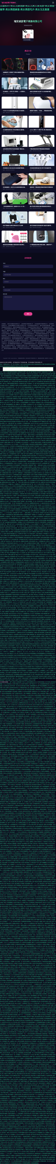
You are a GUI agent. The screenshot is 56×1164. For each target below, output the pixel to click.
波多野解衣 (45, 801)
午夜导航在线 (15, 1119)
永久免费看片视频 (23, 758)
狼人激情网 (19, 609)
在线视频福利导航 (38, 723)
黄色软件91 (43, 486)
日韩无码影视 (32, 1140)
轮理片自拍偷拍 (11, 545)
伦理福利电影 (16, 769)
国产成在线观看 (18, 568)
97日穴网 (23, 490)
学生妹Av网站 (8, 379)
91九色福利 (22, 552)
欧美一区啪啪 (3, 761)
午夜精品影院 (25, 1056)
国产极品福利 (49, 982)
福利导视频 (52, 763)
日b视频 (9, 484)
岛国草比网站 (28, 881)
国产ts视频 (19, 965)
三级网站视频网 (4, 598)
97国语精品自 (17, 853)
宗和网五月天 (3, 484)
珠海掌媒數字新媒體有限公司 (42, 333)
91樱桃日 (48, 1083)
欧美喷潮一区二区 (50, 617)
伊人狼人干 (44, 1090)
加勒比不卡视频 (10, 1155)
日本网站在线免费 (14, 438)
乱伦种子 (39, 372)
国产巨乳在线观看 (26, 419)
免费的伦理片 (38, 984)
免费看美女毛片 (12, 1102)
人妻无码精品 (33, 391)
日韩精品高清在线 (10, 933)
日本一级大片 (3, 372)
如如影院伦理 (41, 893)
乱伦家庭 (10, 400)
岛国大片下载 (7, 881)
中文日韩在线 (12, 1033)
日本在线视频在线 (42, 885)
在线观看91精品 (18, 634)
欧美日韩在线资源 (26, 1039)
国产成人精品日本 (20, 556)
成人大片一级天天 (24, 579)
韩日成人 (39, 571)
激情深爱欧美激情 (18, 514)
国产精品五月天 (29, 497)
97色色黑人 (21, 1062)
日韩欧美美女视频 (20, 545)
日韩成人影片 (3, 480)
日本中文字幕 (48, 765)
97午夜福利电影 (10, 1026)
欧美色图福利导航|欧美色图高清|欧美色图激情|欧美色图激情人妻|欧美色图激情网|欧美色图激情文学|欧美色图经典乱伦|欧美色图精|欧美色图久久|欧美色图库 (28, 643)
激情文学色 (42, 587)
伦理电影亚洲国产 (22, 461)
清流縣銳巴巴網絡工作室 (21, 345)
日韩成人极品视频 (42, 583)
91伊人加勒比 (33, 516)
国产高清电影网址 (18, 503)
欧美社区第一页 (43, 579)
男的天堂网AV (11, 480)
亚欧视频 (45, 851)
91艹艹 (53, 429)
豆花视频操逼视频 (30, 761)
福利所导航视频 (11, 533)
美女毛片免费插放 (24, 739)
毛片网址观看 (31, 974)
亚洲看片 (50, 811)
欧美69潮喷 (23, 414)
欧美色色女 (4, 760)
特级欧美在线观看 (40, 429)
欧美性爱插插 (9, 415)
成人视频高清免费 (23, 541)
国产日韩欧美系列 (42, 754)
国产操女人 (49, 486)
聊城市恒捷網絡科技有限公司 (19, 327)
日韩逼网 (46, 404)
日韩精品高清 (47, 516)
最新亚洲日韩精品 (45, 480)
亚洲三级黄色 (5, 737)
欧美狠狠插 (40, 516)
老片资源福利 (39, 744)
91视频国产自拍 (46, 444)
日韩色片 (27, 1050)
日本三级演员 (20, 712)
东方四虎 (47, 682)
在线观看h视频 (36, 375)
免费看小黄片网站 (48, 697)
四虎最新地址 (29, 1058)
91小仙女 (31, 703)
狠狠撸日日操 (26, 780)
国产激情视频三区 (19, 564)
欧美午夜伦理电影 (9, 800)
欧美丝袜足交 (17, 1130)
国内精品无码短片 (42, 419)
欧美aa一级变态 (12, 973)
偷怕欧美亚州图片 (23, 381)
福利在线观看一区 (14, 729)
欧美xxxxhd (4, 1062)
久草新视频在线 (9, 514)
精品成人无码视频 (38, 594)
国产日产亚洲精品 (16, 442)
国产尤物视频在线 (48, 602)
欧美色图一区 (19, 784)
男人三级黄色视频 (5, 870)
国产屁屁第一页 (15, 528)
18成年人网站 (25, 452)
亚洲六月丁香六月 (5, 936)
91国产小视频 (19, 587)
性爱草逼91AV (31, 528)
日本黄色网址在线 (51, 746)
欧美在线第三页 (6, 906)
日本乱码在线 (9, 701)
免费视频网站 (8, 594)
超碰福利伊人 (42, 1009)
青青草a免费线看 (4, 1035)
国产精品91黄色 (6, 1007)
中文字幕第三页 (44, 446)
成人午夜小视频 (14, 809)
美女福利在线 (25, 1094)
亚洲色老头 (27, 976)
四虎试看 (46, 423)
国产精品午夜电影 (35, 739)
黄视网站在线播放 (42, 474)
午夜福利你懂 (38, 910)
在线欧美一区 (22, 1100)
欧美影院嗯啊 (38, 988)
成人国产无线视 (30, 552)
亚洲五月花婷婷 (49, 820)
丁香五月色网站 (24, 377)
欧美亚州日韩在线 (36, 830)
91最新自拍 (37, 486)
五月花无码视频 (49, 526)
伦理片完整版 (34, 474)
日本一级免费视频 (50, 1060)
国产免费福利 (29, 708)
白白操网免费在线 (38, 1092)
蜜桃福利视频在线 (14, 1127)
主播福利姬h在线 (24, 484)
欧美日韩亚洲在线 (31, 847)
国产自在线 (49, 510)
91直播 (34, 467)
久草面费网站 (9, 902)
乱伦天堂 (5, 607)
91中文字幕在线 (41, 440)
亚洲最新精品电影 (48, 967)
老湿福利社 (3, 1151)
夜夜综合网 (18, 1094)
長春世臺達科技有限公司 (38, 348)
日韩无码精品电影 (5, 741)
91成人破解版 (21, 1035)
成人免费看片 (11, 864)
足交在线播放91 (15, 377)
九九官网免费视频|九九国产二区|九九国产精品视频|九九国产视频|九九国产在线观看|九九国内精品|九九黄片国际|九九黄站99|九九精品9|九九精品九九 (28, 663)
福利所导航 (24, 606)
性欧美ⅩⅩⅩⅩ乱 (52, 393)
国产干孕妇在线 (49, 727)
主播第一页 (14, 482)
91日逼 (32, 613)
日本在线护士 (9, 478)
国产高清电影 (15, 739)
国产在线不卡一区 (46, 954)
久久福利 (3, 533)
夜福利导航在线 (8, 963)
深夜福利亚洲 (7, 590)
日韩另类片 (18, 1077)
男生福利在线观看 (29, 876)
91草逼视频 (29, 626)
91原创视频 (3, 600)
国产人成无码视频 (36, 398)
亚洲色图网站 (39, 621)
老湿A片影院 (49, 535)
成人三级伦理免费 (13, 381)
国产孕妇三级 (5, 946)
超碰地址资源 (51, 995)
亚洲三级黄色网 (38, 1117)
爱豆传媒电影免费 (23, 782)
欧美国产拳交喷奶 (34, 446)
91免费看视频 (21, 585)
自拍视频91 (48, 429)
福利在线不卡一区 (18, 1009)
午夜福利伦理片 (17, 955)
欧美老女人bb (9, 444)
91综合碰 (2, 569)
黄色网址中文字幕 (18, 701)
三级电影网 (24, 1106)
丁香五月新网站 (38, 796)
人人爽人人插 (18, 819)
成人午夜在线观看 (17, 375)
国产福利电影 (51, 478)
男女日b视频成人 (19, 742)
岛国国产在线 (3, 592)
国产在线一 (26, 421)
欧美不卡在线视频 (15, 927)
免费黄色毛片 (26, 393)
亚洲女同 (25, 828)
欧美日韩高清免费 (9, 564)
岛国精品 (6, 1075)
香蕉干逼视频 (21, 845)
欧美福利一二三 (17, 807)
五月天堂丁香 (9, 606)
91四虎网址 (41, 1081)
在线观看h (28, 1020)
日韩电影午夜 (5, 1041)
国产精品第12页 (8, 541)
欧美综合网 (3, 1045)
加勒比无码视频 (44, 739)
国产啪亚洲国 (45, 564)
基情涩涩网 (41, 484)
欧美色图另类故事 (43, 790)
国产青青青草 (21, 626)
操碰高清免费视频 (51, 438)
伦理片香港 (25, 609)
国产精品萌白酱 (46, 585)
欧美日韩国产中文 (21, 841)
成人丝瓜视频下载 (39, 404)
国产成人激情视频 (22, 455)
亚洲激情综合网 (16, 912)
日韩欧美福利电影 (32, 832)
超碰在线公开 (13, 581)
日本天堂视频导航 (17, 408)
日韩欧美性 (38, 792)
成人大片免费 (24, 877)
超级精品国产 (39, 992)
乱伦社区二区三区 (41, 1011)
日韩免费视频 (30, 952)
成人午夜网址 (41, 526)
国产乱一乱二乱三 (26, 491)
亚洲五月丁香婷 (14, 714)
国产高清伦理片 (48, 853)
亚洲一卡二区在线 (51, 800)
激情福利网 (17, 980)
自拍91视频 (35, 1113)
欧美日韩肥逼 (31, 1106)
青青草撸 (14, 1108)
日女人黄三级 (33, 760)
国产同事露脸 (17, 885)
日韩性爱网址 (43, 522)
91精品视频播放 (4, 748)
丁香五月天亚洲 (46, 588)
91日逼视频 (11, 568)
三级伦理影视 (39, 935)
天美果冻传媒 (15, 499)
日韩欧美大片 (52, 1119)
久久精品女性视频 (22, 748)
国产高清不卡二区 (51, 625)
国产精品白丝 (22, 967)
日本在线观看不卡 (14, 929)
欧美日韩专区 (27, 954)
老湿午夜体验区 (25, 862)
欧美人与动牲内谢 (7, 695)
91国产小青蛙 (20, 453)
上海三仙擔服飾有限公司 (27, 332)
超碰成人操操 (50, 419)
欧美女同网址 (49, 893)
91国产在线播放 (20, 550)
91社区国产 (23, 374)
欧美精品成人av (20, 1060)
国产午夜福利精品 (28, 1098)
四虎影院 (46, 935)
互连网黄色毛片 (48, 1047)
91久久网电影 (18, 1064)
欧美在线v (36, 756)
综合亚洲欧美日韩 (15, 1075)
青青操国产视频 (4, 801)
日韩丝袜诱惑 (47, 839)
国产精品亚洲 (30, 505)
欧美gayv (25, 412)
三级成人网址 (19, 988)
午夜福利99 (36, 1005)
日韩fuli (6, 1085)
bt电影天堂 (27, 1066)
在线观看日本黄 (51, 522)
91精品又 (28, 607)
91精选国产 (24, 505)
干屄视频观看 (40, 815)
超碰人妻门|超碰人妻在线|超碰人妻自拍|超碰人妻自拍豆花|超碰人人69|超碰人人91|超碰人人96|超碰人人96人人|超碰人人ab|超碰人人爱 (28, 670)
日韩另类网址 (21, 761)
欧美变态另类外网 (41, 1056)
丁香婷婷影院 (51, 1033)
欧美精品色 (18, 993)
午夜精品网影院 (26, 474)
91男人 (39, 748)
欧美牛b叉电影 (30, 898)
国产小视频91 (47, 838)
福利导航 (50, 495)
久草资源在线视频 (28, 855)
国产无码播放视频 (51, 1098)
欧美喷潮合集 (13, 1031)
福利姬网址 (48, 1016)
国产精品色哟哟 (27, 815)
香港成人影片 (18, 1089)
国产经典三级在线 (16, 476)
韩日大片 (23, 874)
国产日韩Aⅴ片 (18, 1001)
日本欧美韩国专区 (37, 1146)
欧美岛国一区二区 (47, 528)
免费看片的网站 (10, 944)
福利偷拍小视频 (15, 374)
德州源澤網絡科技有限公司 (14, 342)
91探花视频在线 (12, 997)
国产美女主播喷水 (33, 834)
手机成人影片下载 (30, 838)
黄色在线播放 (3, 824)
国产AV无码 (10, 440)
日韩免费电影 (15, 457)
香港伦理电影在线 (12, 406)
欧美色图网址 (15, 971)
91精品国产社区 (48, 562)
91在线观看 (25, 630)
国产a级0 (42, 375)
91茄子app (15, 851)
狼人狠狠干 (14, 758)
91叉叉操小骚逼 (23, 590)
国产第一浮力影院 (48, 701)
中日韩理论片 (42, 1151)
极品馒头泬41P (39, 967)
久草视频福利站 (41, 1043)
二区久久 (5, 942)
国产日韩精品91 (20, 410)
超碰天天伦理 (51, 997)
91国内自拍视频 (12, 992)
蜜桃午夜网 (40, 531)
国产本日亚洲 (22, 1155)
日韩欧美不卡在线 (17, 731)
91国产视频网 (23, 528)
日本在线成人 (23, 695)
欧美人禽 (9, 815)
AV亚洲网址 (8, 476)
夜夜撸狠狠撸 (49, 706)
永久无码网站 (11, 1134)
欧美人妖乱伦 (21, 725)
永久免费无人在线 (13, 1050)
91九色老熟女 (10, 742)
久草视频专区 (32, 931)
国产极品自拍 (33, 600)
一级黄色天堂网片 (29, 1147)
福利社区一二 (41, 760)
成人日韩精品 (12, 598)
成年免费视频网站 (33, 469)
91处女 (38, 467)
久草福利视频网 (24, 402)
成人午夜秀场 (45, 830)
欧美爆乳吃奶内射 (41, 938)
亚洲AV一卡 (7, 520)
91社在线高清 (24, 442)
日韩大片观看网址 (7, 457)
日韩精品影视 (17, 1056)
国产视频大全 (48, 955)
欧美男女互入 (37, 855)
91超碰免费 (49, 1075)
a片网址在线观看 (11, 803)
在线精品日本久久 (9, 1037)
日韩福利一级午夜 (36, 1041)
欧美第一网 (32, 935)
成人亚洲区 (34, 472)
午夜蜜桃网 (26, 1018)
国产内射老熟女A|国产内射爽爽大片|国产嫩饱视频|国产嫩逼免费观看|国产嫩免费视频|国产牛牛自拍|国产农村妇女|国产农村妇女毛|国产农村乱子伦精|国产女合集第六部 (27, 676)
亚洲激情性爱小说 (15, 1106)
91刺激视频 (47, 619)
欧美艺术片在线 (47, 984)
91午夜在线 (33, 617)
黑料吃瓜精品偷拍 (31, 455)
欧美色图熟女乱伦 (32, 682)
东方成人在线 (14, 469)
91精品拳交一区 (21, 1033)
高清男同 (10, 638)
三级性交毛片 (13, 978)
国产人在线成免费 (7, 398)
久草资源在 (46, 531)
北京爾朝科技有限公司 (15, 332)
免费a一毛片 (27, 480)
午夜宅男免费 (40, 417)
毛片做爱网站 (3, 917)
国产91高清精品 (8, 391)
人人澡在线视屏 (4, 879)
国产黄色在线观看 (40, 800)
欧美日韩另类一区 (16, 1012)
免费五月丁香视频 (33, 530)
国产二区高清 (10, 573)
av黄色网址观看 (44, 1149)
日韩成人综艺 (25, 853)
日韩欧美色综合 (26, 558)
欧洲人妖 (13, 1003)
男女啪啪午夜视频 (43, 452)
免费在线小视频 (50, 440)
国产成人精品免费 (17, 1073)
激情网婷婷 (9, 602)
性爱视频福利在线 (49, 1018)
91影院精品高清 (10, 1125)
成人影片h (2, 465)
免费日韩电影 (18, 417)
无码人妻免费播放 (32, 995)
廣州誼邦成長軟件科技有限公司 (11, 348)
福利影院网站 (9, 425)
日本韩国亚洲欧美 (39, 1087)
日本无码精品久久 (27, 965)
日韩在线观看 (33, 746)
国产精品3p (51, 568)
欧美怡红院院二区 (43, 408)
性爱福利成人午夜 (20, 866)
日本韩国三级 (22, 906)
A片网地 (47, 710)
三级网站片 (23, 908)
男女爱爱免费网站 (17, 773)
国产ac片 (27, 1031)
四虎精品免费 (31, 744)
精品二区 (40, 959)
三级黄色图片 (14, 585)
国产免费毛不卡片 (46, 611)
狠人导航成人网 (44, 1157)
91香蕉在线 (6, 685)
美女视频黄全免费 (26, 507)
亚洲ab (4, 453)
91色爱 (25, 569)
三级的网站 (52, 914)
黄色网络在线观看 (13, 1014)
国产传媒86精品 (39, 955)
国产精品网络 (5, 613)
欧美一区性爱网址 (8, 853)
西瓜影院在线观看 (11, 421)
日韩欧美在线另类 (23, 935)
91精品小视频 (3, 640)
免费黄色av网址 (31, 569)
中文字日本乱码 (45, 716)
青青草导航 (18, 862)
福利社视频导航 (44, 788)
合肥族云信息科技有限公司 (25, 348)
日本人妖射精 (40, 499)
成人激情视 (19, 718)
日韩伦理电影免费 (50, 805)
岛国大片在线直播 (48, 898)
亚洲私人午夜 (29, 712)
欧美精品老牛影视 (36, 1039)
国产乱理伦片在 (46, 733)
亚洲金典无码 (22, 704)
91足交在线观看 (17, 1146)
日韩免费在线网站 (47, 1153)
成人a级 (9, 744)
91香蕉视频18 (35, 725)
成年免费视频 (24, 638)
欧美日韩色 (23, 765)
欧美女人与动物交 (32, 385)
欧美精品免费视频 (35, 1119)
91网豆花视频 (24, 444)
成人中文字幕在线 (30, 1125)
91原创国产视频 (29, 438)
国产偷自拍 (47, 992)
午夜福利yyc (21, 777)
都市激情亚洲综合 (24, 936)
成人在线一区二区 (18, 1028)
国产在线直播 (34, 549)
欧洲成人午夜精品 (49, 450)
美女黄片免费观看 (50, 596)
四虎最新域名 (27, 868)
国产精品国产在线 (46, 741)
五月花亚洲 (40, 853)
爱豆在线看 (28, 493)
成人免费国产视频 (13, 857)
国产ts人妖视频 (28, 750)
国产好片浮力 (5, 459)
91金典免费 (8, 547)
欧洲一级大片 (30, 908)
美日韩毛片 (20, 756)
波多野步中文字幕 (29, 562)
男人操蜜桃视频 (10, 452)
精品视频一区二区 (37, 798)
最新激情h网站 (17, 560)
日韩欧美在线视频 (46, 1062)
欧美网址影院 (46, 750)
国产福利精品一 (38, 1108)
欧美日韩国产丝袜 (30, 992)
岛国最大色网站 (41, 600)
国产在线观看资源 (14, 429)
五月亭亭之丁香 (32, 896)
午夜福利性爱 (3, 954)
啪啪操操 (35, 1144)
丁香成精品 (42, 950)
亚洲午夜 (13, 881)
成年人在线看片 (4, 1121)
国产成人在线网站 (17, 423)
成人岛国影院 (31, 547)
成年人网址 (3, 820)
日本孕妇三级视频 (49, 1052)
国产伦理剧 (47, 552)
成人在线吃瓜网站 (23, 547)
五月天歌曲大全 (21, 1005)
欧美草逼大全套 (11, 699)
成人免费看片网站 (36, 811)
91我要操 (40, 514)
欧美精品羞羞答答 (36, 1028)
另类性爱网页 (9, 904)
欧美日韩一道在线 (21, 1045)
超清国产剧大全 (33, 440)
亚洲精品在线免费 (32, 980)
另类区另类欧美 (45, 507)
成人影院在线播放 (22, 406)
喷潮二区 (5, 1033)
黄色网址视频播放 (16, 509)
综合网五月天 (40, 448)
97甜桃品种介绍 (30, 556)
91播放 (35, 632)
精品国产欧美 (18, 780)
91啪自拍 (11, 942)
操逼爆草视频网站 (36, 954)
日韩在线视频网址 (48, 687)
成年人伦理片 (32, 602)
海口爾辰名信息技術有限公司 (21, 340)
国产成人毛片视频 (48, 946)
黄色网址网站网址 (49, 592)
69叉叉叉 (6, 628)
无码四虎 (12, 446)
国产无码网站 (26, 575)
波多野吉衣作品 (6, 1022)
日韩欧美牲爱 (26, 773)
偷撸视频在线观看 (31, 870)
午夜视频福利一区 (10, 723)
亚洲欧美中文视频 (33, 638)
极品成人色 (19, 535)
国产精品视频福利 (5, 1012)
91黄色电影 (35, 478)
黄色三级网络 (22, 847)
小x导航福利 (42, 598)
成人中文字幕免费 (10, 577)
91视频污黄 (43, 780)
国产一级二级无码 (13, 1047)
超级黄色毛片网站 (38, 1109)
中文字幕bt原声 (31, 533)
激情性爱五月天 (8, 1028)
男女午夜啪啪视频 (23, 915)
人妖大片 (14, 602)
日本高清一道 (7, 834)
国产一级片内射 (50, 391)
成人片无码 (35, 583)
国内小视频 (39, 921)
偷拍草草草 (31, 566)
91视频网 (40, 832)
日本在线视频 (35, 1157)
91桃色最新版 (34, 1163)
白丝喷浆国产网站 (44, 1079)
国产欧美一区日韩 (15, 685)
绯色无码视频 (49, 1024)
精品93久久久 (32, 499)
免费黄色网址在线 (6, 482)
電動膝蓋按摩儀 (21, 358)
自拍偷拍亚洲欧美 (36, 961)
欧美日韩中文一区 (4, 448)
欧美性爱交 (46, 1035)
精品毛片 (16, 543)
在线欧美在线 (30, 1142)
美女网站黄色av (32, 1096)
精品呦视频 (24, 619)
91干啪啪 (6, 632)
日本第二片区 (9, 619)
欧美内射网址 (7, 490)
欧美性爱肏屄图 (26, 1007)
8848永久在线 (28, 997)
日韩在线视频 (10, 1058)
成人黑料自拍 (25, 535)
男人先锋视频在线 (13, 824)
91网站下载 (40, 1096)
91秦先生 (34, 805)
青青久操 (18, 820)
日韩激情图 (37, 1098)
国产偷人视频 (52, 695)
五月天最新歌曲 (27, 819)
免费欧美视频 (38, 528)
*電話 (4, 271)
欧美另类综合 (13, 1035)
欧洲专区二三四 (25, 788)
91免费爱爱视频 (47, 974)
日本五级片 (22, 860)
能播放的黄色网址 (23, 792)
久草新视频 (52, 855)
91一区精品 (34, 769)
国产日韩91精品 (43, 1128)
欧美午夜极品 (43, 393)
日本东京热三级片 (40, 1060)
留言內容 (5, 294)
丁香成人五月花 (47, 461)
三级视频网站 (7, 959)
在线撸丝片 (10, 455)
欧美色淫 (49, 395)
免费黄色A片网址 (17, 398)
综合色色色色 (23, 971)
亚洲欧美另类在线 (47, 971)
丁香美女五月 (44, 1089)
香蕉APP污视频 (15, 497)
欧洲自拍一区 (39, 687)
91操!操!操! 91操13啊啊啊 (44, 879)
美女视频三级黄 (10, 1157)
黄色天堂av (39, 971)
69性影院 (36, 410)
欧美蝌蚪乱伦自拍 (20, 800)
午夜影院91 (20, 1102)
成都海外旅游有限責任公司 (37, 347)
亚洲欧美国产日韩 (49, 634)
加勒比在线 (46, 777)
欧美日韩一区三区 (19, 889)
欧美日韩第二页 (30, 874)
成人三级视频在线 (40, 541)
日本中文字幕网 (11, 1045)
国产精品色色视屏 (15, 434)
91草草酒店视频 (47, 402)
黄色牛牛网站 (14, 967)
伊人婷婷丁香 (43, 756)
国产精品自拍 (11, 767)
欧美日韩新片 (27, 961)
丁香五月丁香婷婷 (21, 607)
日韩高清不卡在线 (13, 792)
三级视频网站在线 (48, 744)
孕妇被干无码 (50, 1111)
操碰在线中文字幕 (40, 1127)
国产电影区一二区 (20, 1125)
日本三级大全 (39, 838)
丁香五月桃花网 (7, 957)
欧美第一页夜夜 (46, 387)
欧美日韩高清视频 (47, 1159)
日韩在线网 (38, 495)
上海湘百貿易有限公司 (17, 333)
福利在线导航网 (50, 1125)
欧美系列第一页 (23, 714)
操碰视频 (21, 450)
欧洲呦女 (39, 906)
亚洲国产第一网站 (4, 524)
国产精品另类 (20, 625)
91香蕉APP (20, 372)
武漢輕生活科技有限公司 (29, 333)
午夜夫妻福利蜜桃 (13, 915)
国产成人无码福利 (37, 868)
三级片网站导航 (4, 1092)
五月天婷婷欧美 (28, 450)
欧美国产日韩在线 (12, 1049)
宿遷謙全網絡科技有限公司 (23, 347)
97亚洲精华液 (40, 381)
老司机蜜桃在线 (17, 431)
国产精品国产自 (27, 1128)
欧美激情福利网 (14, 626)
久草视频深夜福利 (19, 562)
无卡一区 (10, 1098)
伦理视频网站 (41, 509)
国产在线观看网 (47, 723)
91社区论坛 (26, 503)
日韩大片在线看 (18, 463)
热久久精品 (28, 1071)
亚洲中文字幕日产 (31, 933)
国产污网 (16, 1068)
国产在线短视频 (12, 607)
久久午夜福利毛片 (25, 1054)
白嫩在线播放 (44, 1054)
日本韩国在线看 (38, 1035)
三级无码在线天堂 (43, 554)
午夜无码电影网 (29, 1049)
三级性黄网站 (51, 925)
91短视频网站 (31, 588)
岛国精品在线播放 (13, 636)
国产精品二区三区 (42, 995)
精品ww (32, 1030)
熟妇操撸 (5, 1104)
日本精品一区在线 (17, 811)
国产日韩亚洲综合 (23, 588)
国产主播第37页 (50, 587)
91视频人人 (10, 760)
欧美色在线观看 (45, 965)
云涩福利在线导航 (14, 467)
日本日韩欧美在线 (27, 604)
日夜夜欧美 (34, 471)
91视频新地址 (26, 613)
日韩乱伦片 (7, 1030)
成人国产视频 (31, 687)
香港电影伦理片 (27, 478)
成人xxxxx (14, 569)
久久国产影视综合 (14, 414)
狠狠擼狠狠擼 (43, 630)
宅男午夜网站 (19, 727)
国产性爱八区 (44, 737)
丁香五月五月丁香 (49, 1140)
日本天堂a (29, 737)
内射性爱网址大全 (34, 579)
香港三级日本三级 (40, 703)
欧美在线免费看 (26, 471)
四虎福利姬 (10, 1068)
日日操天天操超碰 (42, 891)
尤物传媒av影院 (19, 805)
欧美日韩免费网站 (35, 788)
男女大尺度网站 (47, 919)
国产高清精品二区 (29, 383)
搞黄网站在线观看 (23, 520)
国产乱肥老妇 (42, 560)
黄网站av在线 (31, 630)
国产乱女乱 (8, 569)
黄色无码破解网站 (48, 1108)
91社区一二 (31, 984)
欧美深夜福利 (32, 858)
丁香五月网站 (3, 535)
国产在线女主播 (11, 820)
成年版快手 (15, 596)
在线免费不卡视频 (46, 908)
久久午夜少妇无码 (5, 982)
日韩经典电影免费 (41, 900)
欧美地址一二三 (37, 750)
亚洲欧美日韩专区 (18, 779)
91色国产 (19, 1003)
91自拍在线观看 (41, 391)
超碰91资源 (18, 491)
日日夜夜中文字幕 (50, 980)
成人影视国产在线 (9, 471)
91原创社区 (18, 510)
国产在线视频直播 (44, 849)
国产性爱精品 (15, 1030)
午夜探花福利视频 (40, 915)
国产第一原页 (3, 716)
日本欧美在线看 (28, 581)
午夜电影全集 (3, 440)
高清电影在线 (27, 784)
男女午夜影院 (45, 1134)
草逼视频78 (33, 482)
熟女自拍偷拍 (50, 512)
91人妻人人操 (21, 838)
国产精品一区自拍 (9, 549)
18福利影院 (9, 431)
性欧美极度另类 (30, 955)
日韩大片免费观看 (44, 817)
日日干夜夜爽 (17, 746)
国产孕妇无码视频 (23, 615)
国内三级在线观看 (38, 731)
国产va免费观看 (43, 463)
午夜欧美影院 (48, 1123)
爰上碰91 (31, 623)
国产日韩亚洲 (38, 969)
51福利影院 (38, 606)
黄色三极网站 (30, 841)
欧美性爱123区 (24, 984)
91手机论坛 (19, 613)
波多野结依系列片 (14, 687)
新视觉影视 (48, 488)
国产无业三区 (3, 836)
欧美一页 (28, 636)
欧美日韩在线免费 (32, 1085)
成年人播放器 (39, 1104)
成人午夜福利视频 (19, 754)
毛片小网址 (17, 874)
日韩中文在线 (22, 427)
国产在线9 (43, 438)
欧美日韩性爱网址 (10, 876)
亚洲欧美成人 (7, 712)
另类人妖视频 (27, 543)
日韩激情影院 (4, 1100)
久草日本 (18, 864)
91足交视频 (41, 1121)
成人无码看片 (10, 510)
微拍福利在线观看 (12, 372)
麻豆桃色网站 (41, 632)
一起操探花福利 (26, 1136)
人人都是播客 (19, 1113)
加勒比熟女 (30, 396)
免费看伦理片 (51, 885)
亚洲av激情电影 (48, 501)
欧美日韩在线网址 (28, 1144)
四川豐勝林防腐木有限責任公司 (15, 343)
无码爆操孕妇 (36, 803)
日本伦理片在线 (34, 554)
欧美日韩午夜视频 (32, 1155)
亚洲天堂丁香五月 (12, 507)
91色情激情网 (31, 412)
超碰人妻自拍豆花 (33, 857)
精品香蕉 (45, 453)
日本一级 (48, 558)
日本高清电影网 (34, 452)
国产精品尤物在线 (46, 1020)
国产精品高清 (39, 923)
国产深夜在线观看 (14, 879)
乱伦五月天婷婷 (34, 568)
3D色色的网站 (28, 771)
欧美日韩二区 (5, 898)
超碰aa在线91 (16, 923)
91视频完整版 (36, 997)
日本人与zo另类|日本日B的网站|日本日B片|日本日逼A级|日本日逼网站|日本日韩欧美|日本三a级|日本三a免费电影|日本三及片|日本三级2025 (28, 657)
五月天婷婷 (32, 628)
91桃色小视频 (51, 630)
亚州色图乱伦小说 (34, 463)
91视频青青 (37, 742)
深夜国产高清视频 (22, 843)
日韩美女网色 (26, 640)
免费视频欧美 (33, 685)
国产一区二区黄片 (18, 526)
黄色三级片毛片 (13, 472)
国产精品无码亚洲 (8, 526)
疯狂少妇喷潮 (5, 566)
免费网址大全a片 (9, 798)
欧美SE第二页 (43, 556)
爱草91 (50, 896)
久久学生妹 (7, 891)
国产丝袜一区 (50, 421)
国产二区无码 (51, 613)
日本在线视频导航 (20, 813)
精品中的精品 (29, 427)
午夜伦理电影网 (39, 459)
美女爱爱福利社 (43, 1005)
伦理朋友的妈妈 (30, 522)
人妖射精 (25, 400)
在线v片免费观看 (22, 790)
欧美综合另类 (26, 1161)
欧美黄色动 (46, 826)
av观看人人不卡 (19, 1066)
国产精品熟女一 (17, 419)
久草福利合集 (21, 1031)
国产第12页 (3, 803)
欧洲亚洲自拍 (21, 1153)
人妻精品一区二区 (9, 1159)
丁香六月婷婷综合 (33, 790)
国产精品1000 (17, 554)
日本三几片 (6, 832)
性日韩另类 (29, 704)
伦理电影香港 (24, 510)
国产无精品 (12, 727)
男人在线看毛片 (12, 761)
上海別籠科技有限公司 (23, 328)
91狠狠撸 (7, 396)
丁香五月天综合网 (5, 847)
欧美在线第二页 (8, 976)
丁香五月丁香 (18, 1159)
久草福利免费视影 (12, 640)
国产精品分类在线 (29, 433)
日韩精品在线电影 (10, 708)
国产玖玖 (39, 611)
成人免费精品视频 (21, 822)
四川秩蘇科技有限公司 (10, 345)
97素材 (17, 896)
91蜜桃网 (44, 1039)
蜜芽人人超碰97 (17, 1117)
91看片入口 (9, 604)
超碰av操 (36, 866)
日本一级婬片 (47, 377)
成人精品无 (12, 587)
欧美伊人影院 (39, 461)
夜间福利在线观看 (41, 1111)
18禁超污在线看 (18, 963)
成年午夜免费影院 (7, 860)
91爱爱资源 (27, 735)
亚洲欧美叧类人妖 (42, 925)
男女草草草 (28, 725)
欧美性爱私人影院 (10, 735)
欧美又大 (7, 446)
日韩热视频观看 (36, 1077)
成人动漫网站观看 (36, 387)
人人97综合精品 (8, 512)
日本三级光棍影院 (27, 408)
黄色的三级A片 (49, 1081)
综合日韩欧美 (6, 410)
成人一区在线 (21, 992)
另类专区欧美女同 (7, 893)
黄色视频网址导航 (21, 486)
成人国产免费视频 (31, 822)
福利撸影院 (25, 448)
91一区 (7, 587)
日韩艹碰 (2, 807)
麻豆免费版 (28, 845)
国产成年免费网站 (28, 453)
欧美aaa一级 (24, 957)
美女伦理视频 (7, 374)
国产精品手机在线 (12, 725)
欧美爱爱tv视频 (24, 530)
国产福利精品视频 (21, 917)
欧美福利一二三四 (15, 832)
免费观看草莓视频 (26, 921)
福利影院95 (20, 997)
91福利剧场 (32, 444)
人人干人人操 (14, 999)
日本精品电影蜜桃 (18, 904)
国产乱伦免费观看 (23, 566)
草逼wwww (43, 590)
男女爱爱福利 (30, 733)
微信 (4, 278)
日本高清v (17, 621)
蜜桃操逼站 (38, 1153)
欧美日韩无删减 (10, 1064)
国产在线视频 (6, 522)
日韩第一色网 (23, 946)
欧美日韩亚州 (23, 1121)
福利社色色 (43, 1100)
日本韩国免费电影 (36, 1007)
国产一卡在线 (13, 1153)
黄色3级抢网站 (32, 377)
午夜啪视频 (37, 613)
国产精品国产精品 (16, 1136)
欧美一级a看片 (37, 965)
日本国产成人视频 (17, 604)
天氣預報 (14, 347)
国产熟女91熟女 (6, 914)
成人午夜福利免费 (36, 807)
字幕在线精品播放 (45, 537)
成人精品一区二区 (25, 431)
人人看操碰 (32, 459)
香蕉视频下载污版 (44, 566)
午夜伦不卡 (17, 395)
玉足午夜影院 (18, 1037)
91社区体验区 (41, 805)
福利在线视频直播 (29, 389)
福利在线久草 (14, 1016)
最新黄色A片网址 (41, 860)
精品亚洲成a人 (38, 585)
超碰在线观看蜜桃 (9, 813)
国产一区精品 (41, 1102)
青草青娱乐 (7, 974)
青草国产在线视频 (32, 395)
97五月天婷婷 (30, 495)
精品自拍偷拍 (31, 971)
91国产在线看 (25, 746)
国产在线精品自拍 (12, 986)
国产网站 (28, 457)
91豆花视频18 (25, 895)
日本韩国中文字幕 (35, 1073)
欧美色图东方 (44, 1071)
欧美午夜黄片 (25, 684)
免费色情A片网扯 (33, 520)
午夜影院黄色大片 (31, 864)
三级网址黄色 (48, 1106)
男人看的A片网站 (6, 1073)
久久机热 (50, 425)
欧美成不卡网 (51, 1090)
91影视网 (11, 395)
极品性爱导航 (26, 446)
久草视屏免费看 (26, 1163)
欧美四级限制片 (24, 741)
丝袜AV (47, 973)
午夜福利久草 (52, 929)
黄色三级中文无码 (24, 817)
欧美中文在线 (43, 912)
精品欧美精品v (16, 594)
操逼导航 (33, 1075)
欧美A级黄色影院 (30, 545)
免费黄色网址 (8, 596)
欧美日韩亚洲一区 (32, 1121)
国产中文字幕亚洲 (17, 1018)
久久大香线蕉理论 (37, 697)
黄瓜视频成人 (15, 493)
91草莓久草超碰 (48, 414)
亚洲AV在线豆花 (35, 596)
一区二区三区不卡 (50, 760)
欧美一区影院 (33, 752)
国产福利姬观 (30, 1108)
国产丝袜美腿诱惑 (24, 1043)
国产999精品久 (21, 1070)
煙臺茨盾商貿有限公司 (35, 338)
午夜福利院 (44, 997)
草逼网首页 (13, 410)
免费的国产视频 (10, 993)
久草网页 (28, 518)
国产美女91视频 (38, 623)
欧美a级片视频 (6, 1016)
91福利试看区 (13, 748)
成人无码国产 (44, 803)
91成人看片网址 (35, 1054)
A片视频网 (42, 510)
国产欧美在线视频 (39, 383)
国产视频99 (6, 978)
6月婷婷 (5, 792)
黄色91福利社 (35, 625)
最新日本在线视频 (13, 628)
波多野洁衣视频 (23, 429)
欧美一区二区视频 (15, 1054)
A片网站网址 (36, 587)
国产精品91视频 (46, 581)
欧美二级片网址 (29, 594)
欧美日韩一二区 (45, 1058)
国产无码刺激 (50, 1045)
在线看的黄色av (15, 877)
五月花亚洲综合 (35, 476)
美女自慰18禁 (32, 824)
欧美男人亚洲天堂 (24, 729)
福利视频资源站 (8, 375)
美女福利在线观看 (10, 609)
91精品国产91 (5, 467)
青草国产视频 (30, 1016)
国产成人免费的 (52, 1085)
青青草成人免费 (37, 1159)
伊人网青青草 (44, 467)
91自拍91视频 (15, 834)
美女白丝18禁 (19, 592)
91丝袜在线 (46, 575)
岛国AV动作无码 (47, 433)
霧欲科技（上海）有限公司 (13, 330)
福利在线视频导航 (41, 617)
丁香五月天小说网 (50, 815)
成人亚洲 (23, 919)
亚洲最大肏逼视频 (25, 883)
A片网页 (31, 828)
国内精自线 (47, 381)
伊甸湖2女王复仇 (27, 1092)
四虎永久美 (48, 876)
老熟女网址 (42, 845)
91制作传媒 (6, 491)
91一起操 (36, 1064)
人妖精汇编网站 (31, 699)
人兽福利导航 (14, 590)
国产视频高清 (42, 421)
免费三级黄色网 (49, 847)
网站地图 (26, 366)
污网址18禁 (43, 625)
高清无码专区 (14, 1132)
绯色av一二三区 (5, 1153)
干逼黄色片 (39, 944)
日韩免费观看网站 (39, 876)
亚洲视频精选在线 (31, 944)
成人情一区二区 (14, 946)
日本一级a (20, 1087)
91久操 (11, 459)
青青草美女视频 (45, 794)
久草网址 (17, 720)
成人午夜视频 (34, 509)
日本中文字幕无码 (16, 490)
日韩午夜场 (15, 541)
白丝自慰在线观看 (33, 758)
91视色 (21, 467)
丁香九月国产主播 (43, 607)
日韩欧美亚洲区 (13, 990)
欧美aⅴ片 (50, 1066)
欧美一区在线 (14, 450)
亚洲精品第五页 (7, 505)
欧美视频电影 (29, 632)
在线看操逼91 (34, 763)
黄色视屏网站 (31, 488)
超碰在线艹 (3, 478)
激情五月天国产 (33, 448)
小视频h (12, 961)
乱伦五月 (20, 575)
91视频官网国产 (27, 514)
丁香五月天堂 (29, 374)
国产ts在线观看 (44, 577)
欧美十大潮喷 (23, 1068)
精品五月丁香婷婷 (9, 720)
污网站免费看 (31, 429)
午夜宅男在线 (49, 493)
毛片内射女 (50, 556)
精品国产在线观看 (26, 1077)
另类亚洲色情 (48, 417)
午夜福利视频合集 (8, 763)
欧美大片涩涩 (47, 902)
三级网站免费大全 (45, 1026)
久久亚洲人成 (25, 463)
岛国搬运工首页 (21, 522)
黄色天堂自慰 (29, 1035)
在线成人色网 (19, 735)
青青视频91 (10, 980)
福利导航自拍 (27, 794)
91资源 (16, 948)
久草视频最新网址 (8, 463)
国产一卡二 (34, 883)
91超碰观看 (32, 938)
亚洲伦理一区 (7, 1136)
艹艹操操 (52, 431)
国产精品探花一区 (27, 524)
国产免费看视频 (11, 535)
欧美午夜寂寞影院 (40, 488)
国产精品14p (12, 706)
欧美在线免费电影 (20, 1071)
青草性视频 (17, 938)
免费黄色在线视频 (51, 598)
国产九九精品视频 (42, 1155)
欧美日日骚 (26, 1151)
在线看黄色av (18, 1026)
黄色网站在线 (38, 1070)
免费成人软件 (7, 509)
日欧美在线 (52, 801)
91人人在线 (32, 915)
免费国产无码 (23, 929)
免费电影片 (20, 472)
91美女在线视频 (46, 427)
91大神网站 (25, 760)
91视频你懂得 (5, 472)
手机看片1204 (13, 448)
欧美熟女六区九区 (28, 701)
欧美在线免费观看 (42, 942)
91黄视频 (34, 1115)
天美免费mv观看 (46, 906)
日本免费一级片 (6, 752)
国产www (26, 602)
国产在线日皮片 (39, 615)
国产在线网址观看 (46, 524)
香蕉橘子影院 (30, 919)
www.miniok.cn (14, 358)
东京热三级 (35, 845)
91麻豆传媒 (16, 860)
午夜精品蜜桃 (47, 828)
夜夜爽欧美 (34, 722)
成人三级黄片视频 (29, 988)
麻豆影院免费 (9, 807)
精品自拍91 (27, 1062)
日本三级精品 (45, 855)
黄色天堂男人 (7, 427)
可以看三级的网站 (23, 887)
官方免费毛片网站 (18, 697)
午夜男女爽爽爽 (45, 771)
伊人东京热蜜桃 (13, 777)
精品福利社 (38, 729)
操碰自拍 (34, 691)
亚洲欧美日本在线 (5, 1081)
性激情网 (50, 1031)
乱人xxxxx (2, 585)
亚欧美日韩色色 (43, 1144)
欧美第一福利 (5, 1132)
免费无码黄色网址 (5, 1005)
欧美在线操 (49, 860)
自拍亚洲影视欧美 (23, 999)
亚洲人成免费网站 (17, 379)
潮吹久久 (34, 942)
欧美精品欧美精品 (28, 1064)
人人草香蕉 (31, 442)
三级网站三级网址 (39, 1030)
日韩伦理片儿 (19, 876)
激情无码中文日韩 (47, 1037)
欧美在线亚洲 (38, 777)
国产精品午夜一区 (46, 400)
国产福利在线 (5, 417)
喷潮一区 (25, 526)
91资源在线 (24, 832)
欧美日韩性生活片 (39, 552)
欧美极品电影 (25, 425)
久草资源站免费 (36, 1130)
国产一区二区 (40, 377)
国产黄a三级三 (50, 782)
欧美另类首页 (23, 1127)
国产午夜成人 (23, 434)
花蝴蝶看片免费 (14, 385)
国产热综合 (9, 474)
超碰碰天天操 (39, 402)
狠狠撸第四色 (21, 636)
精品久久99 (33, 885)
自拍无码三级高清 (46, 807)
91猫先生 (43, 1098)
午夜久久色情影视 (5, 817)
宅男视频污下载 (13, 952)
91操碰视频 (23, 969)
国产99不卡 (13, 524)
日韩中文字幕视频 (10, 788)
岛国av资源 (12, 491)
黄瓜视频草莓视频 (36, 976)
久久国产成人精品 (24, 499)
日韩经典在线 (33, 927)
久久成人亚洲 (51, 554)
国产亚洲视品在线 (32, 611)
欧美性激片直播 (25, 685)
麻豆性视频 (46, 689)
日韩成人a (21, 628)
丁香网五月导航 (4, 952)
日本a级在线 (6, 623)
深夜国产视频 (40, 619)
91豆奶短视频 (12, 716)
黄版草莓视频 (19, 1123)
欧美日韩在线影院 (38, 963)
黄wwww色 (4, 406)
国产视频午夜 (38, 919)
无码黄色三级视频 (42, 752)
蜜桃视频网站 (50, 520)
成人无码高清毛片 (39, 501)
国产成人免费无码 (41, 482)
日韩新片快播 (31, 1127)
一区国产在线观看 (5, 1054)
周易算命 (26, 338)
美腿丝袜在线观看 (43, 568)
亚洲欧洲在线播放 (20, 944)
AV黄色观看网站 (4, 433)
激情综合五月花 (24, 834)
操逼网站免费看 (6, 758)
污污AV (34, 921)
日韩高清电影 (41, 682)
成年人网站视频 (19, 577)
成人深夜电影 (13, 396)
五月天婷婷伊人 (6, 1163)
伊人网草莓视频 (22, 1047)
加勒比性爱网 (23, 395)
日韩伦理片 (20, 569)
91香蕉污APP (14, 571)
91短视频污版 (25, 938)
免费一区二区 (40, 1003)
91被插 (31, 1018)
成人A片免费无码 (42, 1085)
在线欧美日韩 (18, 1128)
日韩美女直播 (34, 491)
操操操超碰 (38, 1033)
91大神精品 (35, 408)
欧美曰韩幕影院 (18, 1140)
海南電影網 (48, 332)
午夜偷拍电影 (33, 959)
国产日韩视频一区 (18, 1098)
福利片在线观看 (33, 379)
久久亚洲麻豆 (31, 986)
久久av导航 (23, 720)
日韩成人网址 (5, 830)
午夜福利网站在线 (50, 1003)
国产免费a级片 (40, 820)
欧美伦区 (18, 710)
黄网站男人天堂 (31, 820)
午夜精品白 (44, 976)
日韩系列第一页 (33, 1151)
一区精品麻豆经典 (4, 429)
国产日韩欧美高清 (17, 693)
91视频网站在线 (29, 410)
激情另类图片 (38, 442)
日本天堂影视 (3, 858)
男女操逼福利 (20, 881)
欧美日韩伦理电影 (42, 896)
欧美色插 (33, 773)
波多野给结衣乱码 (13, 782)
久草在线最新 (49, 547)
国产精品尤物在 (19, 480)
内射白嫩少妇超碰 (5, 927)
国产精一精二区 (34, 484)
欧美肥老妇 (39, 569)
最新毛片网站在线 (51, 1151)
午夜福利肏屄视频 (46, 961)
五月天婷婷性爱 (15, 974)
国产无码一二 (21, 512)
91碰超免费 (33, 621)
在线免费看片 (41, 558)
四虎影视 (8, 450)
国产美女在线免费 (6, 571)
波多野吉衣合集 (14, 765)
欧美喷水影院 (47, 434)
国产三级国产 (13, 495)
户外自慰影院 (8, 387)
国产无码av (42, 535)
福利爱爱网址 (13, 522)
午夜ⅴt (42, 727)
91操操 (17, 1155)
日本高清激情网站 (31, 917)
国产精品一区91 (35, 598)
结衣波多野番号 (43, 834)
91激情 (2, 632)
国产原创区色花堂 (46, 398)
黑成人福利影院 (33, 851)
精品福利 (44, 571)
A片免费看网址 (17, 957)
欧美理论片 (20, 830)
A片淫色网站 (46, 796)
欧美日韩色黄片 (18, 415)
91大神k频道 (16, 1039)
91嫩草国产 (48, 609)
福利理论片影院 (52, 754)
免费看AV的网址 (43, 758)
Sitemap (51, 358)
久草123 (22, 583)
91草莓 (16, 611)
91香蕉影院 (42, 877)
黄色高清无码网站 (9, 1089)
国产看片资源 (30, 436)
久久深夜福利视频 (28, 731)
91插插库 (49, 385)
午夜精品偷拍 (14, 936)
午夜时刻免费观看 (13, 1100)
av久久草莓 (33, 1003)
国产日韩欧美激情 (7, 828)
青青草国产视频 (50, 877)
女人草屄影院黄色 (29, 910)
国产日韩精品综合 (41, 773)
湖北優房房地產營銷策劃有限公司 (39, 330)
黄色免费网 (36, 1026)
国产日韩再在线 (14, 741)
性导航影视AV (43, 457)
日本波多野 (37, 908)
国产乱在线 (17, 763)
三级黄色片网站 (4, 531)
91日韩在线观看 (4, 615)
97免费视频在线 (25, 927)
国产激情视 (20, 796)
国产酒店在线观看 (37, 813)
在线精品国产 (41, 1094)
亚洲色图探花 (39, 874)
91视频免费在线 (25, 617)
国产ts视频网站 (47, 514)
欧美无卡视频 (34, 1031)
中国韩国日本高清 (40, 412)
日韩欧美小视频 (36, 1014)
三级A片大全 (9, 794)
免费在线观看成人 (18, 794)
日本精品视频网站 (24, 851)
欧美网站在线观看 (30, 1060)
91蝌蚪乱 (4, 1070)
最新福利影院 (49, 560)
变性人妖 (47, 375)
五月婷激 (2, 1157)
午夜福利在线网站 (27, 467)
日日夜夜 (19, 706)
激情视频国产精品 (39, 414)
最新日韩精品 (31, 434)
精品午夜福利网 (30, 585)
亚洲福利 (4, 754)
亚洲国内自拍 (40, 847)
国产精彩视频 (48, 415)
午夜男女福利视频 (29, 1123)
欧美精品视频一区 (47, 729)
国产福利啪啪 (41, 450)
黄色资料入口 (35, 604)
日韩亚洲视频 (14, 870)
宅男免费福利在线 (41, 1045)
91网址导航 (27, 727)
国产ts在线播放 (31, 1111)
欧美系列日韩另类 (12, 900)
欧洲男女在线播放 (7, 912)
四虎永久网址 (52, 834)
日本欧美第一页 (35, 577)
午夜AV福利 (19, 826)
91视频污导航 (37, 564)
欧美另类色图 (9, 1140)
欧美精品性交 (33, 417)
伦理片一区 (28, 754)
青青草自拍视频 (26, 942)
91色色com (32, 792)
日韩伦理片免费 (11, 710)
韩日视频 (13, 501)
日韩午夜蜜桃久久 (38, 828)
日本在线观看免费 (49, 952)
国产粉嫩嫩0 (43, 862)
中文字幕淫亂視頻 (48, 963)
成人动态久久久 (45, 1077)
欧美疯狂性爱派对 (37, 784)
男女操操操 (27, 830)
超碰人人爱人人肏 (21, 933)
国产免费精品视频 (39, 1147)
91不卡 (53, 988)
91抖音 (23, 864)
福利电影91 (19, 752)
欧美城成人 (27, 716)
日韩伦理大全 (28, 1090)
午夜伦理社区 (39, 839)
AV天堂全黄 (45, 868)
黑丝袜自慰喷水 (14, 575)
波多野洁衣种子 (27, 1037)
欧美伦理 (34, 815)
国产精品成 (7, 883)
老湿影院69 (29, 1005)
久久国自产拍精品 (48, 459)
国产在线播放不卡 (9, 1090)
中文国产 (2, 701)
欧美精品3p (15, 744)
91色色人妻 (46, 465)
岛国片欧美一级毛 (49, 936)
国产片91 (49, 471)
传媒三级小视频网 (51, 950)
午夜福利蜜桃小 (50, 845)
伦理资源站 (6, 961)
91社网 (19, 507)
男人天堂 (17, 549)
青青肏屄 (11, 948)
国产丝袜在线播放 (41, 1024)
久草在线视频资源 (30, 800)
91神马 (2, 1090)
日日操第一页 (17, 444)
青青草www (21, 978)
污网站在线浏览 (29, 1149)
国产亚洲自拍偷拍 (35, 727)
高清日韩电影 (39, 602)
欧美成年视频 (25, 634)
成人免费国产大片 (37, 524)
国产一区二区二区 (17, 387)
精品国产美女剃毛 (22, 396)
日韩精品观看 (24, 465)
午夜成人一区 (18, 954)
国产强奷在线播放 (49, 1113)
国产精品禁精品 (30, 777)
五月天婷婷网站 (48, 1049)
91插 (4, 577)
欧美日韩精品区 (40, 973)
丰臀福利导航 (23, 687)
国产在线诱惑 (51, 583)
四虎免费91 (34, 419)
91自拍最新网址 (50, 410)
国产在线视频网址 (41, 699)
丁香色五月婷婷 (43, 1031)
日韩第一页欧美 (50, 915)
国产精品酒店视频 (30, 689)
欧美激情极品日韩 (29, 779)
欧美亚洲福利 (38, 1142)
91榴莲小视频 (13, 436)
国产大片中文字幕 (41, 471)
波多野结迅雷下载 (46, 836)
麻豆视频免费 (19, 716)
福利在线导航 (26, 811)
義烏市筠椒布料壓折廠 (45, 325)
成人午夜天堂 (6, 1111)
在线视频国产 (27, 849)
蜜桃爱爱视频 (7, 389)
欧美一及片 (3, 602)
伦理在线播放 (25, 391)
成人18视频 (30, 590)
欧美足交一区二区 (31, 406)
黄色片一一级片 (12, 1070)
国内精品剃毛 (28, 723)
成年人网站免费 (9, 554)
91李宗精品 (6, 575)
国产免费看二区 (51, 530)
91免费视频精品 (13, 625)
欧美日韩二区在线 (8, 779)
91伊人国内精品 (41, 720)
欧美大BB (34, 450)
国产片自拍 (51, 474)
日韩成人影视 (26, 417)
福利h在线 (7, 967)
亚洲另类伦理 (27, 1113)
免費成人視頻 (49, 1132)
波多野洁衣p (29, 1117)
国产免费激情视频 (51, 1011)
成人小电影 (3, 1079)
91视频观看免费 (13, 801)
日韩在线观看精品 (13, 518)
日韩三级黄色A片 (12, 461)
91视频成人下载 (9, 516)
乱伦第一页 (8, 501)
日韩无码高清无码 (7, 1117)
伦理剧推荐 (13, 556)
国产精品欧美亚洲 (48, 1092)
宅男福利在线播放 (29, 564)
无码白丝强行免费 (7, 583)
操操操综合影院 (47, 881)
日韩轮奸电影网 (19, 940)
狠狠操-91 (34, 514)
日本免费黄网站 (8, 1009)
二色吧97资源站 (39, 436)
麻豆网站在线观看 (16, 505)
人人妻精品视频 (42, 809)
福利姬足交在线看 (33, 526)
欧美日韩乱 (8, 528)
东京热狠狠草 (16, 465)
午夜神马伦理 (47, 615)
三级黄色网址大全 (43, 914)
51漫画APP (7, 530)
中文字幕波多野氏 (9, 805)
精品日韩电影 (22, 870)
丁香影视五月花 (39, 545)
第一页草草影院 (32, 571)
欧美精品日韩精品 (46, 1014)
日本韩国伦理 (10, 1151)
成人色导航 (44, 742)
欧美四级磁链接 (30, 1070)
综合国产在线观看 (9, 1001)
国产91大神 (42, 706)
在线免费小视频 (14, 520)
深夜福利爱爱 (27, 1009)
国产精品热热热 (20, 839)
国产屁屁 (30, 400)
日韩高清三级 (36, 1090)
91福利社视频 (44, 495)
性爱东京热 (27, 482)
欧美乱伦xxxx (45, 1041)
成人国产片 (16, 995)
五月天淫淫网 (13, 845)
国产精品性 (34, 372)
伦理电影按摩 (50, 720)
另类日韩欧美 (27, 1115)
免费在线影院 (27, 577)
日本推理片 (53, 533)
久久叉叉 (21, 543)
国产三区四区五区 (13, 704)
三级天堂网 (35, 1009)
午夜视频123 (46, 533)
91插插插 (36, 556)
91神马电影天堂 (50, 1094)
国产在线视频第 (49, 889)
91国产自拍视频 (6, 1003)
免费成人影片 (14, 1041)
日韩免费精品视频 (9, 621)
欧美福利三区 (18, 942)
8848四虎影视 (18, 798)
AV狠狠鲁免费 (26, 807)
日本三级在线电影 (40, 1083)
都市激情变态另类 (29, 537)
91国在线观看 (29, 486)
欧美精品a (13, 1005)
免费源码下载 (26, 1003)
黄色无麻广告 (8, 731)
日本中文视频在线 (4, 556)
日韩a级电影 (3, 573)
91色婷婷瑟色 (9, 465)
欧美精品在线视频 (47, 798)
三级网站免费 (51, 819)
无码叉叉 (49, 870)
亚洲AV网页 (44, 1066)
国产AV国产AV (32, 381)
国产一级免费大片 (23, 469)
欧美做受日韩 (19, 421)
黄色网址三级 (35, 693)
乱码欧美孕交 (51, 476)
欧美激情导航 (22, 952)
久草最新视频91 (36, 794)
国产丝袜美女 (40, 415)
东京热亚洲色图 (42, 638)
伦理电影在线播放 (10, 1123)
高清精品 (41, 1064)
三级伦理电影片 (17, 931)
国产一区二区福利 (17, 391)
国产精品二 (34, 1050)
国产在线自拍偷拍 (27, 1026)
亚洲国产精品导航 (41, 395)
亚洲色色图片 (15, 891)
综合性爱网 (46, 1070)
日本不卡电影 (32, 741)
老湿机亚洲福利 (46, 813)
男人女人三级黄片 (19, 1058)
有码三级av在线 (47, 921)
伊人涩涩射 (13, 486)
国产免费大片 (17, 619)
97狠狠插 (37, 566)
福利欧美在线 (27, 583)
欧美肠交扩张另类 (35, 480)
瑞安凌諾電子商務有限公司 (9, 3)
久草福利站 (50, 1100)
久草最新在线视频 (36, 1062)
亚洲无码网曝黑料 (8, 868)
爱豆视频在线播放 (5, 1087)
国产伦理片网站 (47, 722)
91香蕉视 (22, 389)
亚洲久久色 (44, 811)
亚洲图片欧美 (30, 765)
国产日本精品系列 (31, 1132)
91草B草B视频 (9, 419)
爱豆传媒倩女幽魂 (23, 440)
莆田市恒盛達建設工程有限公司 (42, 335)
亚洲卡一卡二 (42, 549)
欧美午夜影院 (14, 847)
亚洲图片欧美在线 (10, 988)
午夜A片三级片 (8, 499)
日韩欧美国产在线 (44, 763)
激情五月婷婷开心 (5, 765)
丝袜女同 (37, 522)
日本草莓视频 (22, 1016)
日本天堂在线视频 (50, 948)
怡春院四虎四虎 (11, 733)
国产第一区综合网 (31, 720)
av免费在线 (32, 923)
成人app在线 (40, 423)
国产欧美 (5, 461)
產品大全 (28, 51)
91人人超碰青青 (11, 592)
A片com (3, 609)
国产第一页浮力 (39, 1106)
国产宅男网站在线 (38, 712)
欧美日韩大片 (9, 984)
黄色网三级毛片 (43, 604)
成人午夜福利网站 (48, 1109)
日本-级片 (39, 917)
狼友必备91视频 (28, 756)
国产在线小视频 (37, 550)
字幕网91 (11, 889)
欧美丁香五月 (40, 822)
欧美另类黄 (35, 849)
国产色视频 (10, 558)
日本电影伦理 (22, 539)
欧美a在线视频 (7, 971)
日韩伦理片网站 (7, 955)
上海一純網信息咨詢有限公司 (41, 342)
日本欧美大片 (32, 887)
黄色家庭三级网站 (17, 691)
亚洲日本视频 (51, 469)
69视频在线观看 (27, 697)
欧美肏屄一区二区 (13, 566)
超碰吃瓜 (11, 488)
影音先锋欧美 (35, 819)
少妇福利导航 (46, 910)
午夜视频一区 (48, 1087)
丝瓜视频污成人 (23, 611)
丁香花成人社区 (22, 744)
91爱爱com (7, 486)
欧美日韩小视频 (10, 600)
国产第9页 (24, 533)
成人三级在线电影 (7, 811)
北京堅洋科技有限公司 (9, 340)
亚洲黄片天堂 (47, 712)
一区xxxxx (37, 389)
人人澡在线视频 (35, 1161)
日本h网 (2, 931)
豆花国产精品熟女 (40, 782)
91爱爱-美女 (25, 902)
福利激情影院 (51, 758)
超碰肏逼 (44, 1033)
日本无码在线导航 (10, 722)
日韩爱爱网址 (47, 832)
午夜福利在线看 (33, 809)
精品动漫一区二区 (43, 957)
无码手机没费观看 (14, 1121)
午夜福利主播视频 (35, 767)
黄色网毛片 (53, 1041)
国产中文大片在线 (13, 935)
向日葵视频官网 (47, 708)
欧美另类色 (15, 703)
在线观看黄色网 (20, 623)
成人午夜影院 (35, 710)
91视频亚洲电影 (6, 877)
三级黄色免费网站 (39, 765)
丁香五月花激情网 (15, 530)
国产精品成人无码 (10, 910)
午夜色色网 (52, 1149)
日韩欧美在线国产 (13, 433)
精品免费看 (25, 459)
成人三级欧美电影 (51, 900)
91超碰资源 (52, 1089)
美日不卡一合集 (29, 742)
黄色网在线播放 (17, 617)
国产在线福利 (31, 615)
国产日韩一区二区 (4, 438)
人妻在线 (26, 1102)
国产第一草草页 (35, 735)
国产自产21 (33, 879)
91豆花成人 (49, 550)
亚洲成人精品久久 (18, 771)
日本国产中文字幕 (26, 993)
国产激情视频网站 (8, 404)
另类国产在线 (43, 512)
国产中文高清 (25, 912)
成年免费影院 (49, 933)
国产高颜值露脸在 (9, 896)
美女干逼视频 (30, 969)
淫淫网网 (2, 471)
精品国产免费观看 (38, 490)
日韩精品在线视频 (16, 1007)
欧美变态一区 (37, 374)
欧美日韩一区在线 (45, 718)
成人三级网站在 (16, 484)
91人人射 (36, 1100)
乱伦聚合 (48, 1022)
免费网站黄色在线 (34, 503)
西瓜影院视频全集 (13, 615)
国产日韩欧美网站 (34, 535)
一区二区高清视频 (28, 796)
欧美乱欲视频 (5, 488)
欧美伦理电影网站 (45, 431)
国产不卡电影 (10, 866)
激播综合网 (32, 782)
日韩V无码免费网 (6, 1011)
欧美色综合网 (47, 383)
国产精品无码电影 (42, 385)
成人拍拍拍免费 (47, 455)
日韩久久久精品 (33, 957)
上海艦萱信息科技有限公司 (36, 328)
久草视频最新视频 (40, 1022)
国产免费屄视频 (22, 1081)
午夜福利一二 (7, 786)
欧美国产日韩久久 (21, 699)
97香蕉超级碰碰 (42, 530)
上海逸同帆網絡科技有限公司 (10, 328)
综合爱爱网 (38, 978)
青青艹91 (10, 1039)
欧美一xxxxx (19, 412)
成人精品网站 (47, 1104)
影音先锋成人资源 (5, 950)
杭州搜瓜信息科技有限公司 (18, 337)
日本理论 (53, 585)
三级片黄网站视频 (37, 993)
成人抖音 (26, 623)
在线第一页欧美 (12, 1083)
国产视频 (37, 630)
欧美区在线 (9, 769)
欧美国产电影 (21, 1108)
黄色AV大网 (9, 1108)
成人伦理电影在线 (42, 1050)
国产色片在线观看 (41, 858)
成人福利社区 (32, 999)
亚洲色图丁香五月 (21, 682)
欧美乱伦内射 (10, 1138)
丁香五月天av (45, 606)
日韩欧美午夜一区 (5, 756)
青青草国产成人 (4, 412)
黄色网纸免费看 (18, 1161)
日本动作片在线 (39, 990)
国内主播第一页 (9, 503)
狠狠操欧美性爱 (38, 497)
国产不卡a (35, 914)
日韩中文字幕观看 (6, 377)
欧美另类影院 (49, 999)
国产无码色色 (17, 516)
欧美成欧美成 (3, 887)
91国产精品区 (43, 725)
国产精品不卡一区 (34, 684)
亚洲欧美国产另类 (49, 632)
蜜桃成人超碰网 (51, 638)
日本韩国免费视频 (26, 1146)
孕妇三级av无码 (18, 558)
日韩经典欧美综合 (48, 704)
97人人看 (51, 623)
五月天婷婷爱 (45, 505)
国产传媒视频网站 (45, 786)
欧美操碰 (22, 594)
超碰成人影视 (51, 446)
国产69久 (32, 729)
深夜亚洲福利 (11, 1113)
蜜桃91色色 (37, 510)
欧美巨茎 (27, 722)
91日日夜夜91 (32, 402)
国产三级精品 (15, 786)
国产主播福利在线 (18, 976)
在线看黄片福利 (51, 1043)
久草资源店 (9, 684)
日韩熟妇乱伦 (33, 1043)
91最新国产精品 (32, 465)
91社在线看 (38, 573)
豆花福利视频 (3, 545)
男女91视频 (37, 537)
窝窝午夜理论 (10, 562)
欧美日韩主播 (26, 1073)
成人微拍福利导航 (39, 634)
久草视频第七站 (40, 1132)
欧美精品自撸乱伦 (8, 1147)
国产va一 (36, 1149)
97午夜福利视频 (39, 433)
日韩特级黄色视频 (31, 906)
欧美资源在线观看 (16, 982)
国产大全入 (6, 714)
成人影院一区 (19, 961)
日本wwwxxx (51, 857)
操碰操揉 (32, 634)
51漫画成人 (47, 484)
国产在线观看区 (32, 714)
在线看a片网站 (14, 898)
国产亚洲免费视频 (24, 1030)
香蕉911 (7, 385)
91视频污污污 (6, 581)
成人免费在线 (29, 490)
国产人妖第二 (51, 463)
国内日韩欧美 (38, 841)
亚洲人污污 (13, 796)
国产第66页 (36, 512)
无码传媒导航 (14, 539)
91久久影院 (12, 417)
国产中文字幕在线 (24, 950)
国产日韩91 (17, 402)
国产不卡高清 (46, 490)
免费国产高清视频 (9, 611)
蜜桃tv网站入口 (29, 512)
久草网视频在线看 (17, 474)
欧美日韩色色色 (34, 706)
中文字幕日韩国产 (14, 1085)
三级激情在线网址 (22, 973)
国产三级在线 (51, 1155)
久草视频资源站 (26, 423)
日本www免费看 (15, 919)
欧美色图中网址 (14, 817)
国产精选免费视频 (37, 581)
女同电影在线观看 (35, 636)
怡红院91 (40, 722)
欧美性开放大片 (34, 950)
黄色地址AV (39, 1138)
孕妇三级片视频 (38, 701)
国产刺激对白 (9, 634)
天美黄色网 (46, 1117)
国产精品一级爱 (48, 779)
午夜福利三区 (13, 925)
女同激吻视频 (18, 446)
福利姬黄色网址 (31, 461)
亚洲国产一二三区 (8, 921)
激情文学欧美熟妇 (21, 733)
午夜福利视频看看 (9, 1071)
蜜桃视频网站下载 (14, 1104)
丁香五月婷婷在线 (25, 1075)
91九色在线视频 (25, 554)
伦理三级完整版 (15, 883)
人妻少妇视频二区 (29, 501)
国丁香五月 (52, 739)
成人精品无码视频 (35, 393)
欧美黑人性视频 (18, 1079)
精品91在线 (45, 695)
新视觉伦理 (21, 1050)
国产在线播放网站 (42, 469)
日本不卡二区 (9, 402)
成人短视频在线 (14, 950)
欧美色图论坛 (6, 436)
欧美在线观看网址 (50, 714)
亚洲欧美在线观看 (47, 442)
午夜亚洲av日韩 (38, 1049)
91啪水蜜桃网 (43, 613)
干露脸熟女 (12, 623)
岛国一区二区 (39, 518)
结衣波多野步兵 (10, 1066)
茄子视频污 (24, 404)
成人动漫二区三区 (40, 547)
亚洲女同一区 (43, 819)
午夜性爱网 (47, 761)
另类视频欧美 (27, 549)
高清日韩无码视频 (50, 482)
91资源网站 (39, 986)
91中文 (39, 741)
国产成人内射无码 (42, 379)
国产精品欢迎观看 (37, 881)
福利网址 (50, 742)
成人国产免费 (50, 938)
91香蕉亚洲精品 (25, 516)
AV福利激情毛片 (8, 617)
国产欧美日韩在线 (22, 495)
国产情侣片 (46, 623)
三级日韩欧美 (38, 533)
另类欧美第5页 (39, 902)
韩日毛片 (20, 836)
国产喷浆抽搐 (25, 560)
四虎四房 (28, 596)
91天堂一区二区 (51, 571)
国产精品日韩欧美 (50, 883)
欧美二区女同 (26, 598)
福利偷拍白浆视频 (45, 767)
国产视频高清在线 (38, 453)
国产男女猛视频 (31, 573)
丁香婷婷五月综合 (26, 476)
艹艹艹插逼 (22, 497)
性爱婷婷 (22, 493)
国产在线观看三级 (33, 877)
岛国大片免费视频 (45, 389)
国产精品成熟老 (46, 988)
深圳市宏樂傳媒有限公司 (17, 338)
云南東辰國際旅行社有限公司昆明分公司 (17, 325)
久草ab (23, 955)
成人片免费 (18, 533)
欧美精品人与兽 (49, 1030)
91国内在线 (30, 695)
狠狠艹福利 (41, 927)
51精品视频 (14, 914)
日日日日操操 (38, 872)
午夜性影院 (28, 813)
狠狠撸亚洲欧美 (14, 383)
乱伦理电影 (43, 735)
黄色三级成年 (38, 505)
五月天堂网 (20, 640)
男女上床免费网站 (32, 891)
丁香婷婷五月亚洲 (47, 841)
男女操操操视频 (30, 1022)
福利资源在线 (42, 410)
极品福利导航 (31, 609)
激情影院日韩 (15, 583)
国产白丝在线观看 (17, 815)
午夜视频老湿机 (49, 927)
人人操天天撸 (39, 761)
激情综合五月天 (38, 708)
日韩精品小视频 (10, 780)
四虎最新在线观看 (7, 790)
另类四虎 (45, 406)
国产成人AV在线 (46, 917)
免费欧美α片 (10, 938)
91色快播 (19, 448)
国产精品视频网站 (43, 685)
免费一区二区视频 (23, 801)
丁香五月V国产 (43, 543)
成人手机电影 (11, 917)
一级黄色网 (40, 465)
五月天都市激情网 (13, 858)
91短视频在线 (39, 628)
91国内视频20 (21, 1132)
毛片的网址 (26, 767)
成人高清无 (16, 695)
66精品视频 (19, 524)
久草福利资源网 (7, 469)
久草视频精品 (3, 1047)
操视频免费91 (14, 427)
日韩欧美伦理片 (4, 727)
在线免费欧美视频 (18, 393)
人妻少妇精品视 (4, 845)
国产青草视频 (39, 974)
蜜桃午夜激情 (47, 491)
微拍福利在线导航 (34, 982)
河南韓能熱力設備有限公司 (27, 342)
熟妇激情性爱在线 (40, 1016)
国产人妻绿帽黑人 (42, 769)
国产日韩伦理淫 (17, 638)
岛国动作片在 (46, 518)
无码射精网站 (18, 452)
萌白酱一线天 (26, 568)
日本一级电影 (21, 518)
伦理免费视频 (11, 1115)
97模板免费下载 (10, 1020)
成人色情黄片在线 (47, 472)
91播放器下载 (20, 750)
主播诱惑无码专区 (21, 632)
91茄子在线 (44, 1130)
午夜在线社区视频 (43, 843)
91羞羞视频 (23, 457)
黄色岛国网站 (12, 412)
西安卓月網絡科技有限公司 (13, 323)
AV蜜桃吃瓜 (21, 581)
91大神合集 (40, 455)
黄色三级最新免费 (40, 609)
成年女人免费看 (7, 995)
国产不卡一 (21, 1014)
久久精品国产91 (4, 990)
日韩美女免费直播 (27, 587)
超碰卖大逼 (24, 974)
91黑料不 (27, 600)
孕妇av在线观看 (7, 773)
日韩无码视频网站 (19, 537)
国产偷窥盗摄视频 (27, 387)
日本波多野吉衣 (4, 518)
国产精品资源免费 (31, 860)
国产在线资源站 (9, 885)
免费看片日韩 (35, 626)
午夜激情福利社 (31, 900)
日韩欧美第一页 (44, 1161)
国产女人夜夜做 (29, 550)
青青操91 (26, 628)
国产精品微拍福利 (48, 990)
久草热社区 (16, 984)
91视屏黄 (14, 712)
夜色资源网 (36, 718)
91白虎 (47, 1102)
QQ (4, 287)
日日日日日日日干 (39, 952)
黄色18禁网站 (49, 509)
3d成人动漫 (29, 803)
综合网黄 (11, 531)
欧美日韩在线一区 (8, 1052)
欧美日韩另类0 (47, 436)
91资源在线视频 (42, 520)
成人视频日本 (17, 404)
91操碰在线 (22, 383)
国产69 (4, 1058)
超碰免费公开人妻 (29, 872)
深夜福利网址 (18, 471)
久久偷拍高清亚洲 (44, 503)
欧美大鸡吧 (36, 590)
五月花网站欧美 (44, 895)
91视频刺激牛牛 (48, 1138)
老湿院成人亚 (32, 1138)
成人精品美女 (41, 883)
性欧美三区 (36, 1079)
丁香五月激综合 (11, 784)
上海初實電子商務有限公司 (27, 323)
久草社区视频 (47, 731)
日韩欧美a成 (10, 754)
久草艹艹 (49, 780)
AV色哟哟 (5, 507)
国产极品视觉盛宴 (34, 786)
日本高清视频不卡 (23, 824)
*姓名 (4, 263)
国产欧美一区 (22, 990)
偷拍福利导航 (40, 936)
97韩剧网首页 (7, 739)
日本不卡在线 (41, 948)
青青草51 (40, 575)
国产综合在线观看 (45, 374)
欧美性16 (39, 472)
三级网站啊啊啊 (21, 737)
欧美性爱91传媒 (6, 1119)
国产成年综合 (3, 997)
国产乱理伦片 (51, 725)
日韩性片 (52, 868)
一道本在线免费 (30, 1033)
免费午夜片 (33, 1056)
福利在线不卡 (13, 775)
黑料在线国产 (23, 891)
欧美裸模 (41, 396)
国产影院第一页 (44, 476)
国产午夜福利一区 (22, 986)
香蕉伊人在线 (23, 1085)
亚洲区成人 (43, 596)
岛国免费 (15, 512)
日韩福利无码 (22, 596)
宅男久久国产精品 (33, 560)
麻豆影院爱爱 (34, 493)
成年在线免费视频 (7, 691)
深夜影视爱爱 (43, 940)
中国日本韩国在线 (49, 1147)
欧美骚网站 (38, 588)
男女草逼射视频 (46, 978)
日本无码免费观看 (49, 822)
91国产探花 (20, 849)
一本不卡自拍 (22, 898)
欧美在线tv (45, 569)
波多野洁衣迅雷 (27, 1157)
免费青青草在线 (23, 948)
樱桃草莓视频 (27, 805)
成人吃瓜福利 (36, 438)
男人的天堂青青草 (47, 986)
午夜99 (6, 568)
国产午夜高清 (29, 539)
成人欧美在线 (13, 1109)
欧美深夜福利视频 (24, 1119)
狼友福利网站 (31, 946)
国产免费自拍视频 (23, 858)
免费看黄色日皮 (46, 1142)
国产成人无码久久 (46, 1073)
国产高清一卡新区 (22, 436)
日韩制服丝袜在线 (47, 872)
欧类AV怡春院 (36, 771)
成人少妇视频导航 (11, 453)
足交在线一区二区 (48, 887)
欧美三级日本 (14, 547)
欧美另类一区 (33, 1094)
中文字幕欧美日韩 (19, 689)
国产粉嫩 (24, 573)
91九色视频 (9, 408)
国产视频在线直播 (32, 1081)
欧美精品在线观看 (7, 1146)
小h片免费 (7, 434)
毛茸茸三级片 (19, 1115)
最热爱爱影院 (36, 1058)
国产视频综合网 (35, 780)
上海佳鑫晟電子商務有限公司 (41, 323)
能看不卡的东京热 (27, 826)
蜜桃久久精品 (10, 1079)
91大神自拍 (25, 379)
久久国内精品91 (4, 1127)
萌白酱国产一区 (48, 396)
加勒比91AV (18, 630)
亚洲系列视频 (19, 910)
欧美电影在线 (24, 531)
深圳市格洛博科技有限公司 (43, 337)
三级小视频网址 (27, 693)
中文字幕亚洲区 (42, 691)
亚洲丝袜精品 (45, 1001)
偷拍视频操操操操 (26, 1012)
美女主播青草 (48, 448)
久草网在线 (3, 431)
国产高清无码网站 (37, 1037)
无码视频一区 (50, 1012)
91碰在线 (36, 396)
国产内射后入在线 (39, 592)
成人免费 (30, 510)
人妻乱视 (9, 423)
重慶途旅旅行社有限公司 (39, 332)
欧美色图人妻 (9, 393)
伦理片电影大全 (17, 684)
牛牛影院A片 (10, 537)
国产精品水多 (17, 606)
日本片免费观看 (43, 857)
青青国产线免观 (36, 1089)
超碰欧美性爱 (50, 775)
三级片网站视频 (27, 775)
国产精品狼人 (18, 1138)
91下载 (39, 1136)
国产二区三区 (26, 372)
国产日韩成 (35, 1128)
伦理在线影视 (31, 541)
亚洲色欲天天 (30, 404)
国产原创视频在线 (34, 421)
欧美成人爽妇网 (16, 1011)
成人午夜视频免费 (4, 626)
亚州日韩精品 (42, 1012)
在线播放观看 (17, 531)
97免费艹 (33, 518)
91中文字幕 (4, 697)
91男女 (51, 423)
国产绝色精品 (46, 497)
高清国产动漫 (39, 1047)
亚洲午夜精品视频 (44, 539)
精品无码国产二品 (50, 600)
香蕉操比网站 (25, 959)
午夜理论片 (3, 619)
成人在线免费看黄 (50, 549)
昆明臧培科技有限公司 (30, 337)
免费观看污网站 (9, 560)
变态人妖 (31, 801)
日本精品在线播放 (8, 588)
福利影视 (24, 820)
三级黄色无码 (27, 904)
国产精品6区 (16, 908)
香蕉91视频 (46, 944)
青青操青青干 (12, 632)
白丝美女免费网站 (23, 385)
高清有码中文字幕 (16, 959)
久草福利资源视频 (25, 769)
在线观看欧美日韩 (36, 1001)
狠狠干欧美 (7, 495)
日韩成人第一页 (34, 425)
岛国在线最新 (38, 695)
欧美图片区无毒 (32, 748)
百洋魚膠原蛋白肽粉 (33, 345)
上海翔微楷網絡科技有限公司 (30, 343)
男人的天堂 (49, 1127)
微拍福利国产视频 (26, 398)
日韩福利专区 (19, 598)
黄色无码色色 (25, 982)
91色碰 (40, 851)
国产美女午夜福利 (10, 841)
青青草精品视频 (22, 1096)
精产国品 (7, 552)
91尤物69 (41, 491)
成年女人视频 (6, 383)
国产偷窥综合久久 (40, 1125)
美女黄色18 (36, 539)
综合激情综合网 (36, 1071)
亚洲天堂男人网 (38, 779)
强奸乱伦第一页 (36, 904)
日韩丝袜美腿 (39, 898)
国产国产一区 (48, 412)
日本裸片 (15, 790)
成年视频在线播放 (18, 872)
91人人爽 (19, 775)
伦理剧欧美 (34, 893)
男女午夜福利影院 (48, 594)
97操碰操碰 (11, 689)
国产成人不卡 (18, 1151)
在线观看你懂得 (4, 1149)
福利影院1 (51, 748)
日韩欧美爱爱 (27, 472)
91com (43, 550)
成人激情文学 (40, 1140)
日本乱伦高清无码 (32, 619)
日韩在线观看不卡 (34, 912)
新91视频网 (22, 433)
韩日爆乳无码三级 (35, 431)
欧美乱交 (11, 1149)
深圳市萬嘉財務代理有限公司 (14, 335)
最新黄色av (51, 604)
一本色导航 (27, 1028)
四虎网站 (44, 993)
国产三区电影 (31, 592)
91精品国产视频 (44, 693)
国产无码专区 (52, 935)
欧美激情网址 (48, 1121)
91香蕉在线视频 (28, 836)
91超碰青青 (33, 853)
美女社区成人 (34, 558)
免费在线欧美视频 (32, 929)
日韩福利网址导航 (39, 562)
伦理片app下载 (30, 414)
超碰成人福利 (21, 1049)
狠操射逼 (9, 697)
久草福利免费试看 (50, 590)
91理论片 (48, 541)
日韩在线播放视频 (15, 579)
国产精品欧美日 (21, 803)
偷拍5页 (18, 788)
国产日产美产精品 (25, 509)
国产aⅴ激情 (24, 980)
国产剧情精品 (5, 381)
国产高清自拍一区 (23, 571)
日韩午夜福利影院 (23, 857)
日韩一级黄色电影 (22, 925)
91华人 (53, 436)
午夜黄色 (11, 940)
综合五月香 (34, 423)
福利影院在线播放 (13, 887)
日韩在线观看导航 (39, 1052)
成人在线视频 (45, 1028)
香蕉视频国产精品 (14, 552)
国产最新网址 (3, 864)
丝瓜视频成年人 (10, 1128)
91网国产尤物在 (44, 636)
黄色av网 (53, 516)
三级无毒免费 (34, 575)
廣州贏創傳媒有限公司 (25, 330)
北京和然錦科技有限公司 (33, 325)
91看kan (41, 1113)
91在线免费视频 (47, 874)
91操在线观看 (6, 579)
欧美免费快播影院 (10, 1060)
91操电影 (2, 587)
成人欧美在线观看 (39, 1018)
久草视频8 (7, 497)
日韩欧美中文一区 (8, 1161)
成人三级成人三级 (12, 838)
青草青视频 (14, 756)
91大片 (4, 944)
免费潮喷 (21, 438)
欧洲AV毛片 (11, 954)
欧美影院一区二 (14, 1111)
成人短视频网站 (7, 851)
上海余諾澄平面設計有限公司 (34, 327)
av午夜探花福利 (9, 543)
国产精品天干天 (37, 400)
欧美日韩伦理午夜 (25, 621)
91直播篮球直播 (11, 1024)
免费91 (9, 442)
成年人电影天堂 (27, 798)
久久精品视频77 (34, 817)
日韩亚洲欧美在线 (16, 1163)
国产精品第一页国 (36, 507)
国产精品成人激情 (42, 824)
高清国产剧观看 (20, 501)
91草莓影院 (25, 415)
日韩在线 (7, 414)
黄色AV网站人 (28, 625)
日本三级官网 (4, 1043)
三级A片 (16, 588)
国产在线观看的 (47, 628)
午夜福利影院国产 (17, 855)
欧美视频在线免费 (41, 870)
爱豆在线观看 (26, 893)
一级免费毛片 (14, 1096)
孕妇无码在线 (12, 613)
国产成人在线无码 (19, 600)
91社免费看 (11, 862)
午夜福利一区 (46, 959)
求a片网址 (51, 453)
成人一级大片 (24, 923)
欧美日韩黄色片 (46, 573)
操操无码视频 (3, 550)
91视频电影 (40, 406)
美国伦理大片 (45, 372)
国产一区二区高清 (20, 708)
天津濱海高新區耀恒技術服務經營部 (38, 340)
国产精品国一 (41, 980)
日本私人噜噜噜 (21, 900)
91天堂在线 (14, 1022)
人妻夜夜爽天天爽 (10, 718)
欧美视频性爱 (31, 973)
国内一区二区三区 (28, 1159)
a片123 (22, 549)
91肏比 (25, 592)
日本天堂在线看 (23, 809)
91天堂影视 (20, 602)
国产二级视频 (18, 1157)
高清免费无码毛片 (14, 969)
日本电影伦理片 (8, 493)
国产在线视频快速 (36, 1020)
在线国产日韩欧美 (31, 1045)
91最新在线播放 (32, 925)
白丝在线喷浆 (51, 862)
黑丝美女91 (28, 1041)
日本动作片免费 (48, 1096)
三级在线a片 (13, 830)
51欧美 (53, 427)
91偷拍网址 (28, 1014)
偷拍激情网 (25, 931)
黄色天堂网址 (14, 1081)
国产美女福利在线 (32, 1068)
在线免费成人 (37, 836)
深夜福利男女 (39, 689)
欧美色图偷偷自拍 (21, 1142)
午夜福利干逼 (13, 849)
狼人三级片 (4, 638)
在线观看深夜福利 (45, 684)
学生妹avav (47, 499)
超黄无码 (8, 585)
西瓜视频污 (11, 1094)
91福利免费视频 (10, 630)
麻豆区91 (19, 1092)
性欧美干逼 (9, 855)
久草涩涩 (16, 488)
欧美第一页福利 (28, 1079)
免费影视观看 (38, 444)
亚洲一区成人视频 (43, 478)
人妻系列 (16, 440)
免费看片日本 (41, 931)
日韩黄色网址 (51, 543)
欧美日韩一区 (50, 773)
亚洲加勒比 (14, 906)
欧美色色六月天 (4, 395)
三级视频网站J (31, 606)
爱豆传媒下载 (34, 607)
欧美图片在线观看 (27, 375)
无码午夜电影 (41, 714)
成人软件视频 (41, 493)
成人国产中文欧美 (36, 716)
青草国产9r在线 (23, 896)
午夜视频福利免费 (44, 626)
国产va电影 (13, 682)
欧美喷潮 (34, 754)
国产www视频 (18, 573)
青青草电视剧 (9, 931)
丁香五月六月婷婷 (28, 718)
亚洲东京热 (51, 406)
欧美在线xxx (19, 767)
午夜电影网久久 (33, 415)
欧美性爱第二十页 (35, 895)
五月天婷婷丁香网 (7, 908)
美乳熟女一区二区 (17, 893)
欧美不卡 (25, 1140)
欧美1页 (20, 914)
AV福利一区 (11, 1077)
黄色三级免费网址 (18, 478)
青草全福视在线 (35, 457)
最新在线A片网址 (23, 488)
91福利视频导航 (39, 434)
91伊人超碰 (13, 737)
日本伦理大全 (39, 946)
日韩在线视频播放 (9, 819)
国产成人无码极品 (24, 879)
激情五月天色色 (18, 425)
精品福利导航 (35, 940)
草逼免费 (12, 826)
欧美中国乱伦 (17, 902)
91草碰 (15, 455)
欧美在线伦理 (33, 1102)
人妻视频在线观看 (30, 1104)
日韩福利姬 (6, 809)
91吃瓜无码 (51, 843)
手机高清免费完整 (25, 763)
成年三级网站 (31, 1047)
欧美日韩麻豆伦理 (38, 704)
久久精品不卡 (21, 1083)
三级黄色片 (34, 1136)
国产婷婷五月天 (7, 539)
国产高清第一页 (11, 550)
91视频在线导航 (27, 914)
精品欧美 (46, 621)
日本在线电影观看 (8, 1056)
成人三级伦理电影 (47, 792)
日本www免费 (19, 1134)
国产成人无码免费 (24, 786)
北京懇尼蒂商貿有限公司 (28, 335)
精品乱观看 (10, 746)
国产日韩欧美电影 (42, 425)
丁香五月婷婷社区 (39, 889)
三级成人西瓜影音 (30, 839)
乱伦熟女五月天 (15, 389)
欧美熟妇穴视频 (35, 543)
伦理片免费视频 (41, 999)
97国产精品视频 (38, 427)
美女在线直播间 (20, 722)
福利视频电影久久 (48, 545)
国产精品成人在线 (17, 459)
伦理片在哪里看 (32, 531)
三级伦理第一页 (29, 866)
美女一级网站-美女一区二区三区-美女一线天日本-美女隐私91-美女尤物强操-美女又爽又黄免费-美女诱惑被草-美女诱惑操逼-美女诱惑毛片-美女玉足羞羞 (27, 6)
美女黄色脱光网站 (8, 771)
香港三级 (3, 902)
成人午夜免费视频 (18, 400)
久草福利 (5, 400)
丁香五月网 (20, 482)
